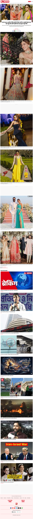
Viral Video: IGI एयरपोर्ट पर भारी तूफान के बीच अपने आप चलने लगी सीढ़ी (9, 354)
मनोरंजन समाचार (2, 483)
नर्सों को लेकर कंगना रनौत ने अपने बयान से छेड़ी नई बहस (7, 482)
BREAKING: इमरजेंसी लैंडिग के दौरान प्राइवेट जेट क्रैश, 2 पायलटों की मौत (9, 290)
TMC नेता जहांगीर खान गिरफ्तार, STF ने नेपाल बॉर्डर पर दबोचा (8, 311)
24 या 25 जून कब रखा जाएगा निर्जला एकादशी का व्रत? (7, 375)
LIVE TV (29, 1)
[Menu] (31, 1)
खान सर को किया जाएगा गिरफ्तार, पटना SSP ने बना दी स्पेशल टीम (8, 439)
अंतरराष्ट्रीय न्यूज (2, 291)
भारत (1, 355)
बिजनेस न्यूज (2, 334)
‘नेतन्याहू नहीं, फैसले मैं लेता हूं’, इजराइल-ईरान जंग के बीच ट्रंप (7, 460)
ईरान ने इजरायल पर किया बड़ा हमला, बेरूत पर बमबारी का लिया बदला (9, 418)
